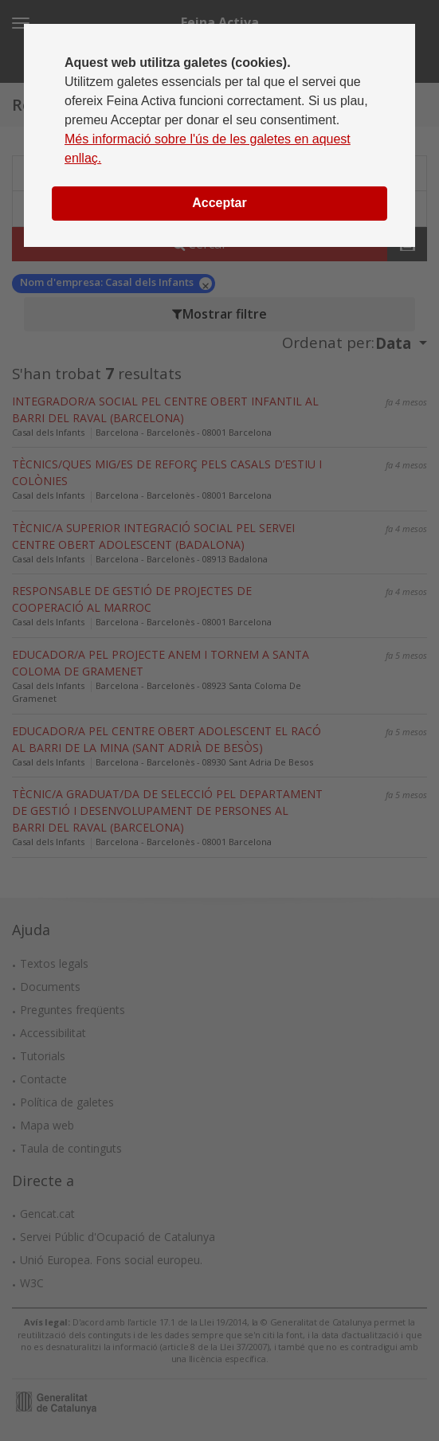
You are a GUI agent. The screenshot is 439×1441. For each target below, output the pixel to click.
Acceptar (219, 202)
